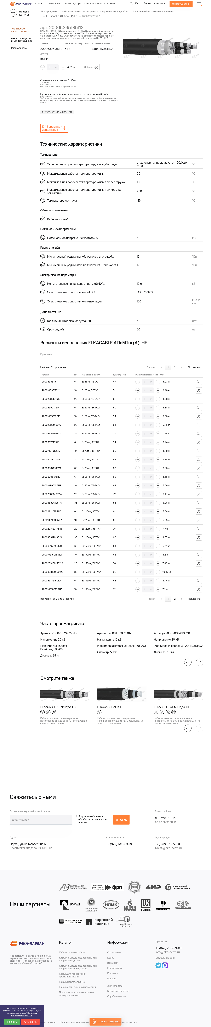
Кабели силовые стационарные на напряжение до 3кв (78, 959)
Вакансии (112, 962)
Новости (111, 978)
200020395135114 (52, 494)
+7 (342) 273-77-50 (167, 844)
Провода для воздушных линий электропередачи (76, 994)
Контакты (109, 3)
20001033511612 (51, 390)
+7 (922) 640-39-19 (119, 844)
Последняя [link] (194, 367)
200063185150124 (52, 580)
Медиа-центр (72, 3)
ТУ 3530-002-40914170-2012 (57, 112)
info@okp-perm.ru (167, 952)
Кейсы (110, 957)
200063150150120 (52, 546)
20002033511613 (51, 398)
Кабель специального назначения (77, 987)
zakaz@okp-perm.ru (168, 848)
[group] (163, 47)
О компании (53, 3)
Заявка (147, 3)
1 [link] (168, 367)
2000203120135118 (52, 528)
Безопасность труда (118, 991)
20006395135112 (51, 476)
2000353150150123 (52, 571)
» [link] (181, 367)
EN (136, 3)
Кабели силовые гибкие (72, 952)
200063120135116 (51, 511)
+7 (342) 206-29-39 (168, 948)
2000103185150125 (52, 589)
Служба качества (116, 996)
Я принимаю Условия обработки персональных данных (93, 819)
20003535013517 (51, 433)
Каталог (39, 3)
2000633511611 (50, 381)
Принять (12, 1021)
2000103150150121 (52, 554)
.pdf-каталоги (114, 985)
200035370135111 (51, 468)
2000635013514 (50, 407)
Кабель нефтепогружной (72, 981)
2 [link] (175, 367)
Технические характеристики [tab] (20, 30)
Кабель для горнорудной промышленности (72, 975)
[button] (188, 662)
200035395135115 (52, 502)
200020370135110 (51, 459)
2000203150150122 (52, 563)
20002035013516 (51, 424)
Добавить (91, 67)
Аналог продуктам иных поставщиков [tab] (21, 39)
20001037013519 (51, 450)
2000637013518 (50, 442)
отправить (121, 819)
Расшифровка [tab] (19, 47)
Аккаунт (158, 3)
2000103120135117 (52, 520)
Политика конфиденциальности (75, 1022)
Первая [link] (151, 367)
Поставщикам (92, 3)
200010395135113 (51, 485)
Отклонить (30, 1021)
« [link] (161, 367)
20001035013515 (51, 416)
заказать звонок (181, 3)
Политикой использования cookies (24, 1014)
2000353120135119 (52, 537)
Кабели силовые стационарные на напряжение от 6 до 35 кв (78, 967)
